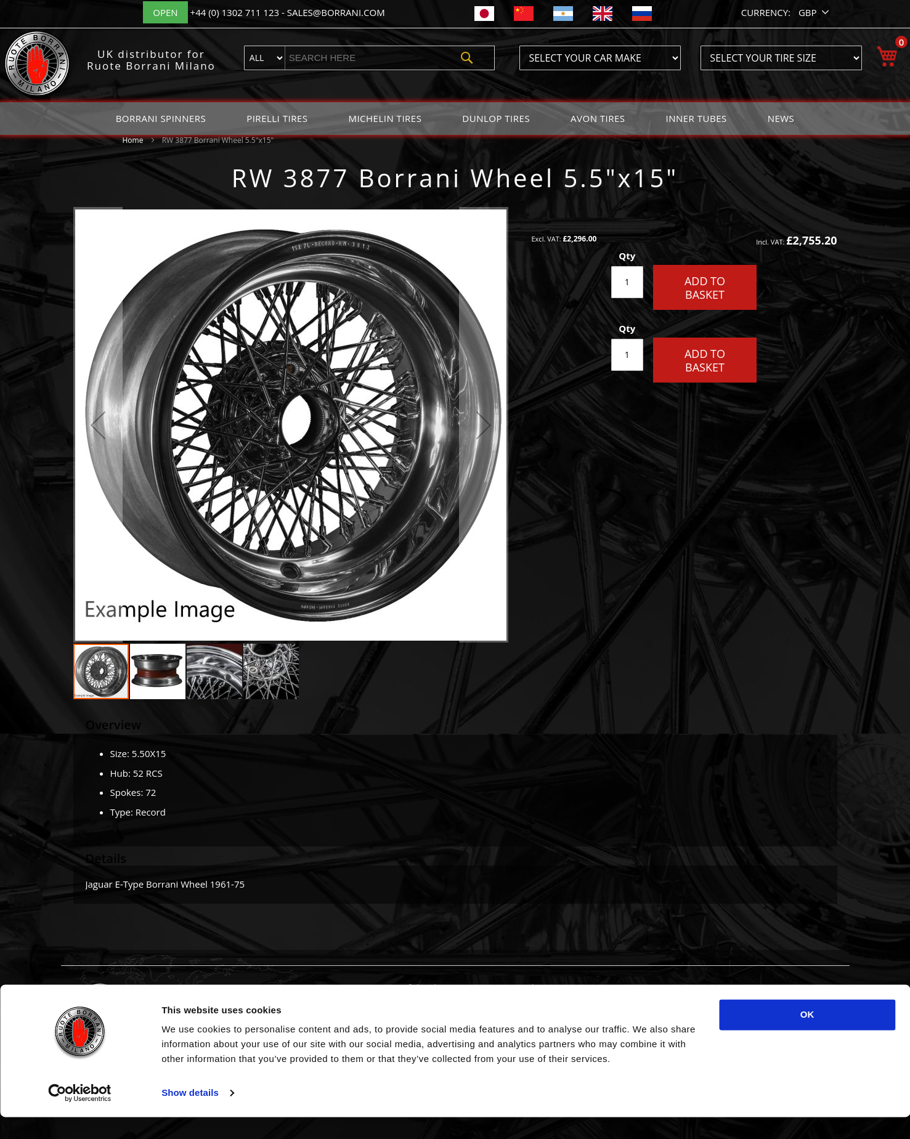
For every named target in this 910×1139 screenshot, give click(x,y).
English (661, 1000)
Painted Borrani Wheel (439, 1000)
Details (106, 858)
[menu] (455, 118)
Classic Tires (545, 1000)
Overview (114, 724)
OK (807, 1036)
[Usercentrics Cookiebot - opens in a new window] (80, 1115)
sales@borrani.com (336, 12)
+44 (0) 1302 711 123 (236, 12)
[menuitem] (161, 118)
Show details (190, 1114)
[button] (814, 12)
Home (133, 140)
